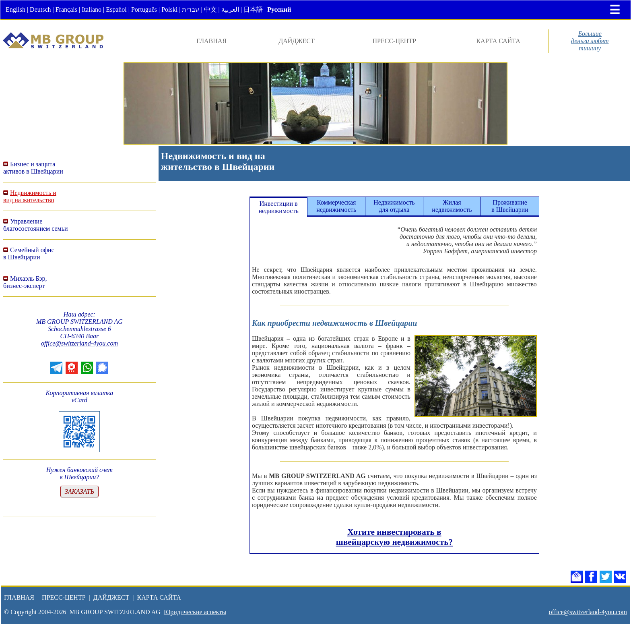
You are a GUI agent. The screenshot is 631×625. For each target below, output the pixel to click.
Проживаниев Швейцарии (509, 206)
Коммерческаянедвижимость (336, 206)
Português (144, 9)
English (15, 9)
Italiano (91, 9)
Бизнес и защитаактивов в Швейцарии (33, 168)
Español (116, 9)
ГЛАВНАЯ (211, 40)
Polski (169, 9)
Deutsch (40, 9)
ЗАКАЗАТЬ (79, 491)
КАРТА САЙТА (498, 40)
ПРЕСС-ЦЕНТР (394, 40)
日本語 (253, 9)
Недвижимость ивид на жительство (29, 196)
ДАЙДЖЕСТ (296, 40)
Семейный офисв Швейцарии (28, 253)
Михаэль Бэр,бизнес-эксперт (25, 282)
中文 (210, 9)
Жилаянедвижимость (452, 206)
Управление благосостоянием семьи (35, 225)
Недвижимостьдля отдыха (393, 206)
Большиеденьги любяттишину (590, 41)
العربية (230, 9)
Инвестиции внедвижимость (279, 207)
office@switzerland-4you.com (79, 343)
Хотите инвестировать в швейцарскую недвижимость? (394, 537)
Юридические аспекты (195, 611)
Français (66, 9)
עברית (190, 9)
